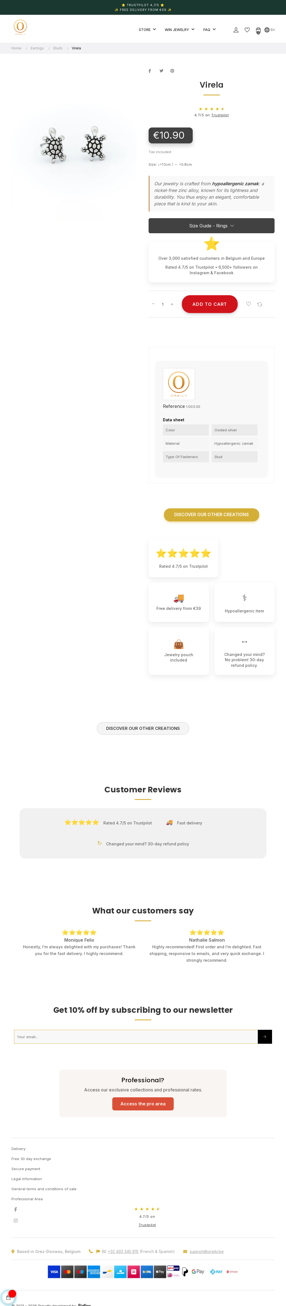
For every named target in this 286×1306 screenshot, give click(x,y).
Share (153, 71)
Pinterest (174, 71)
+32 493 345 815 (123, 1252)
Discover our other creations (211, 515)
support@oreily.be (207, 1252)
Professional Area (27, 1199)
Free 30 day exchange (31, 1159)
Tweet (163, 71)
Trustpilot (220, 115)
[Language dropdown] (269, 29)
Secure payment (25, 1169)
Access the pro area (143, 1105)
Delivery (18, 1149)
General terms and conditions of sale (44, 1189)
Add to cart (209, 304)
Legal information (26, 1179)
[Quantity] (163, 304)
